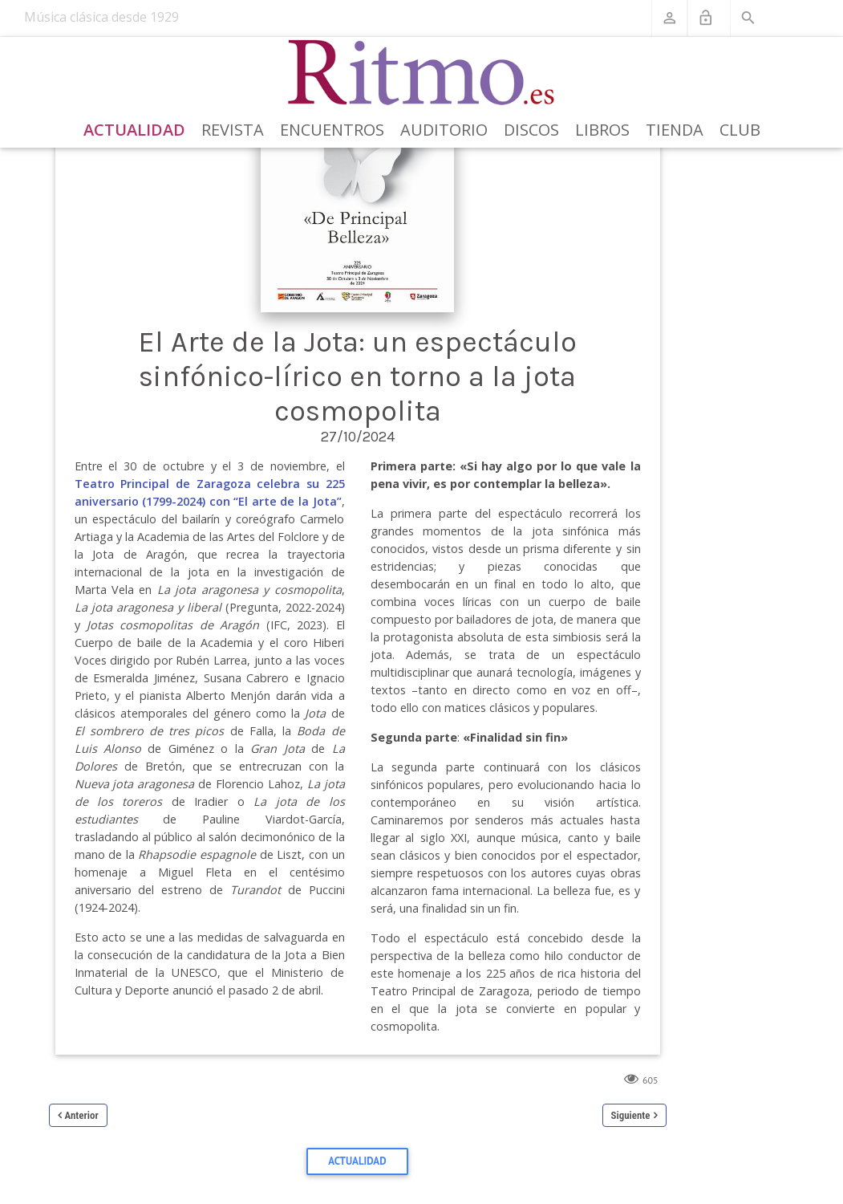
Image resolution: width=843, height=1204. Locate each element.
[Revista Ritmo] (421, 73)
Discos (531, 129)
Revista (232, 129)
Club (739, 129)
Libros (602, 129)
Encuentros (332, 129)
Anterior (82, 1115)
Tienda (674, 129)
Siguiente (630, 1115)
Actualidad (134, 129)
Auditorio (444, 129)
